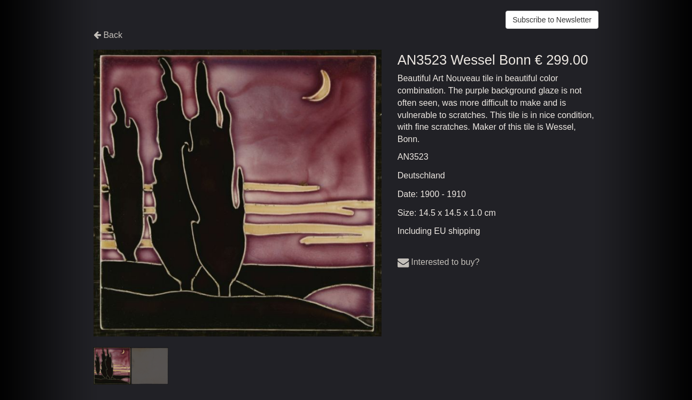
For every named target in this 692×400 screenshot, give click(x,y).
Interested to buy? (439, 261)
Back (108, 35)
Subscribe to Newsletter (552, 19)
